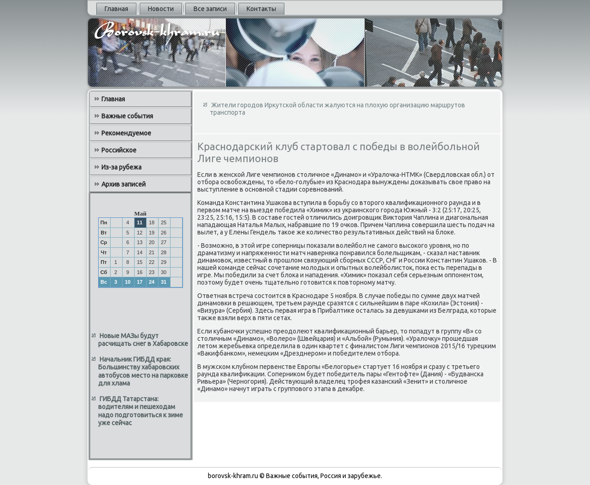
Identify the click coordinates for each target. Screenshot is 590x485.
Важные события (127, 116)
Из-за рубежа (121, 167)
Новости (161, 8)
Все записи (210, 8)
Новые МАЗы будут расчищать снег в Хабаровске (143, 340)
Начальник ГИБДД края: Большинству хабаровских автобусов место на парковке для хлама (143, 371)
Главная (116, 8)
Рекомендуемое (126, 133)
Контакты (261, 8)
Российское (118, 150)
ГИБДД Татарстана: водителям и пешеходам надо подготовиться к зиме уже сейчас (140, 411)
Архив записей (123, 184)
